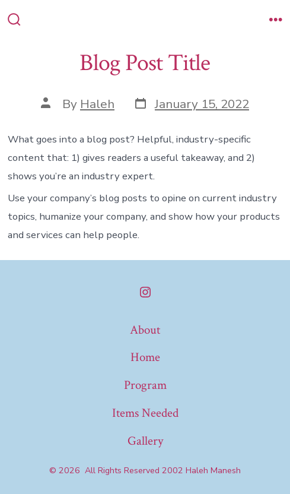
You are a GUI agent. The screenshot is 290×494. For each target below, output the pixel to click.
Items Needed (145, 413)
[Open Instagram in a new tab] (145, 292)
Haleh (97, 104)
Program (145, 385)
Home (145, 357)
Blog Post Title (144, 63)
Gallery (145, 441)
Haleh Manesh (213, 470)
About (145, 330)
